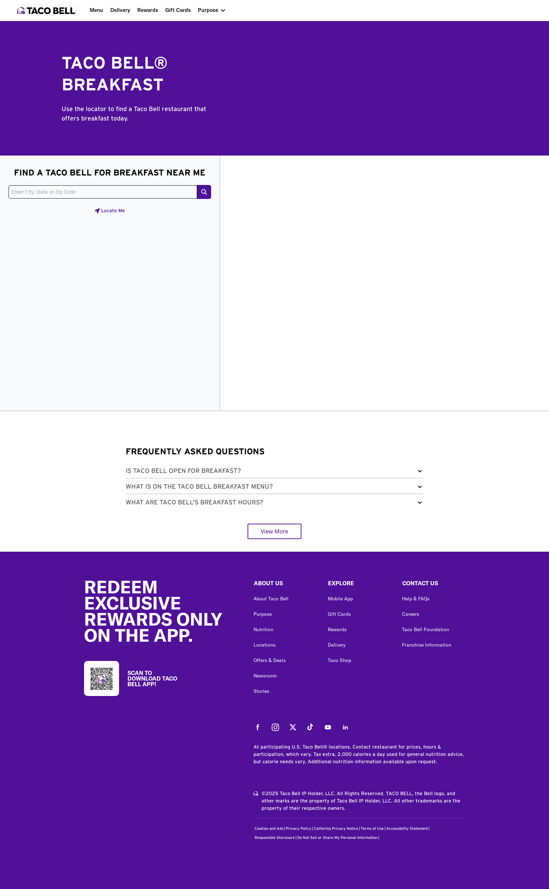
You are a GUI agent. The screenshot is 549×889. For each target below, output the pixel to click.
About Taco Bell (271, 598)
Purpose (208, 10)
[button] (274, 472)
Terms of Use (372, 829)
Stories (261, 691)
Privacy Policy (298, 829)
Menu (96, 10)
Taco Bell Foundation (425, 629)
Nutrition (263, 629)
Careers (410, 614)
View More (275, 531)
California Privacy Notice (336, 829)
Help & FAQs (416, 598)
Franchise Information (426, 645)
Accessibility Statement (407, 829)
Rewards (147, 10)
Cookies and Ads (269, 829)
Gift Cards (178, 10)
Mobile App (340, 598)
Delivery (120, 10)
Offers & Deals (269, 660)
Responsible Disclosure (275, 838)
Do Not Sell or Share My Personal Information (337, 838)
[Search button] (204, 192)
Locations (264, 645)
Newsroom (265, 676)
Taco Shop (339, 660)
